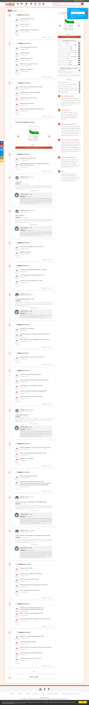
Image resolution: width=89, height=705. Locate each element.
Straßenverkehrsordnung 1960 (68, 50)
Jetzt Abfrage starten (33, 147)
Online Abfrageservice (68, 157)
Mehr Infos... (69, 105)
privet (37, 294)
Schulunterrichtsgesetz (66, 64)
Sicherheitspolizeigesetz (65, 62)
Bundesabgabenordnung (65, 60)
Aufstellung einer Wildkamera (23, 416)
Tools (63, 171)
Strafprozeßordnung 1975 (66, 48)
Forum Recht (75, 68)
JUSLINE (11, 696)
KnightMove (38, 531)
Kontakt (27, 696)
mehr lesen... (18, 35)
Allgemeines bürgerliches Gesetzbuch (68, 45)
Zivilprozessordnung (65, 54)
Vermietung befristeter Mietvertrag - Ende (26, 299)
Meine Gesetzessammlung (70, 140)
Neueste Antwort (24, 194)
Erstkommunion (19, 182)
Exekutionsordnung (64, 58)
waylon (37, 498)
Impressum (36, 696)
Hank (32, 427)
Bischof (37, 177)
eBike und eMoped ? (20, 216)
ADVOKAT (19, 696)
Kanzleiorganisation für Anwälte (71, 696)
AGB (43, 696)
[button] (18, 4)
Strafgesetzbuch (64, 43)
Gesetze (73, 40)
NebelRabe (38, 211)
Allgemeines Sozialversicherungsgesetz (68, 52)
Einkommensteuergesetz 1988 (68, 56)
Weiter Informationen (20, 703)
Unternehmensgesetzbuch (66, 47)
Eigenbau (38, 410)
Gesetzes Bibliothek (67, 96)
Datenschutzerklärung (53, 696)
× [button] (87, 9)
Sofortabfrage (65, 13)
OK (82, 702)
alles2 (32, 194)
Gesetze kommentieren (69, 124)
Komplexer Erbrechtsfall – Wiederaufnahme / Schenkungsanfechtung (33, 503)
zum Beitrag (26, 177)
